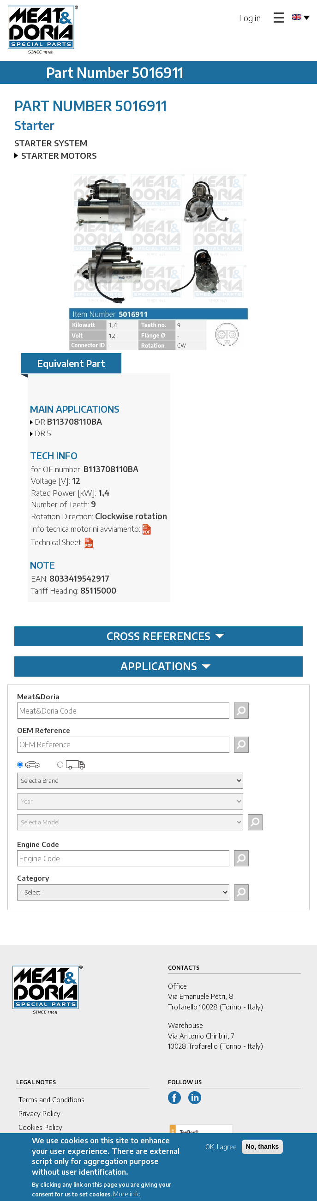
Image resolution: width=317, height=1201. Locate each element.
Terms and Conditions (51, 1099)
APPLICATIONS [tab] (165, 666)
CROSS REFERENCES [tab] (165, 636)
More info (127, 1196)
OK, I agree (221, 1149)
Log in (250, 17)
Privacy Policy (39, 1113)
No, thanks (262, 1149)
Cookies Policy (40, 1127)
